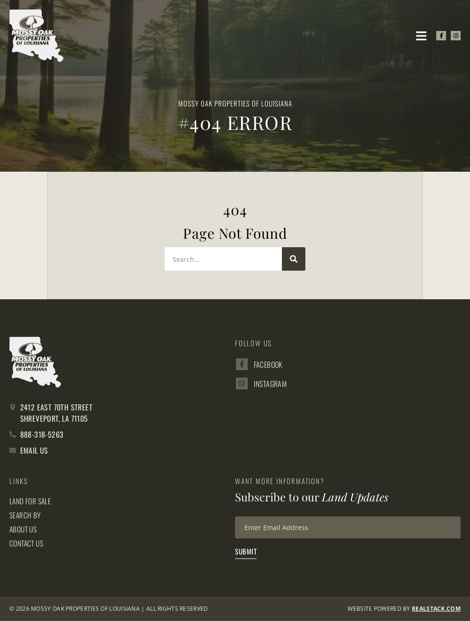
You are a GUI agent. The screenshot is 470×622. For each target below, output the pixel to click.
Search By (25, 515)
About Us (23, 529)
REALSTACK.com (436, 610)
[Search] (293, 259)
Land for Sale (30, 501)
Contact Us (27, 543)
